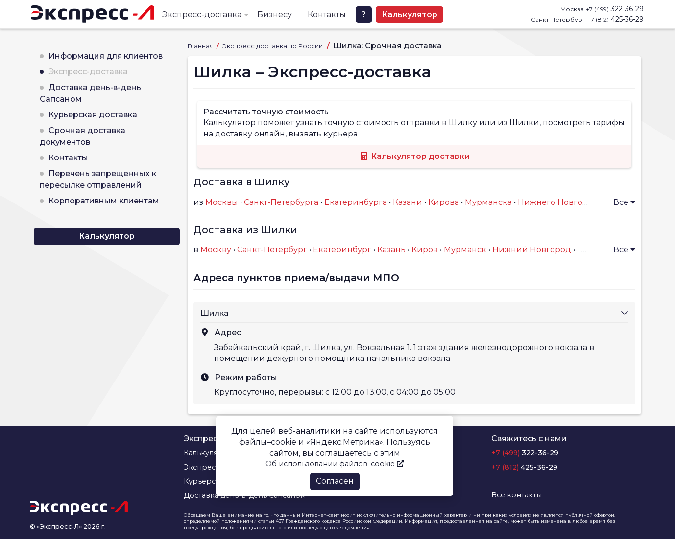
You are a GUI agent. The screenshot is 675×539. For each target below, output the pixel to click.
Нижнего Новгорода (560, 202)
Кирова (443, 202)
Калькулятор (409, 14)
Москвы (221, 202)
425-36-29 (615, 19)
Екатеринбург (342, 249)
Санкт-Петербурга (281, 202)
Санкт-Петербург (272, 249)
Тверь (589, 249)
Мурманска (488, 202)
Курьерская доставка (92, 114)
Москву (215, 249)
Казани (407, 202)
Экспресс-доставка (201, 14)
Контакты (327, 14)
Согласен (335, 481)
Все (624, 202)
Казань (391, 249)
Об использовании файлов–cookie (334, 463)
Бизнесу (274, 14)
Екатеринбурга (355, 202)
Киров (424, 249)
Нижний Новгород (531, 249)
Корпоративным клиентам (103, 200)
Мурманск (465, 249)
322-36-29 (615, 8)
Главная (201, 46)
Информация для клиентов (105, 56)
